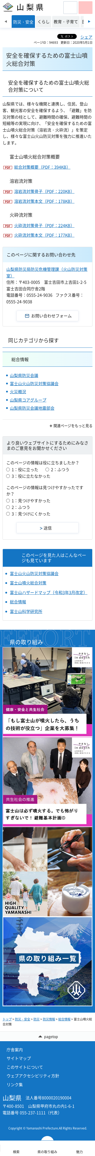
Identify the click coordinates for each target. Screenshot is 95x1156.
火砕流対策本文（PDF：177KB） (44, 235)
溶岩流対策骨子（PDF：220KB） (44, 191)
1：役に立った (25, 469)
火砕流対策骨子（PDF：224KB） (44, 225)
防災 (36, 1019)
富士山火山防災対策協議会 (34, 383)
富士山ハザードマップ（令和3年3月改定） (48, 592)
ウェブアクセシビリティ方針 (33, 1076)
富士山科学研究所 (26, 611)
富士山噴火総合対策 (28, 582)
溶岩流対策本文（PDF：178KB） (44, 201)
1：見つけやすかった (31, 500)
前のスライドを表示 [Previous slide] (5, 21)
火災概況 (18, 391)
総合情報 (20, 359)
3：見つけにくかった (31, 514)
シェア (86, 37)
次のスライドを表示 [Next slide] (89, 21)
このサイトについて (25, 1067)
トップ (7, 1019)
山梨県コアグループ (28, 400)
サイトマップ (19, 1058)
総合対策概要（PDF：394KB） (42, 167)
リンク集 (15, 1084)
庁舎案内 (15, 1049)
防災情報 (49, 1019)
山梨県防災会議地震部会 (32, 408)
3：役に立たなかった (31, 476)
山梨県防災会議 (24, 375)
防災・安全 (22, 1019)
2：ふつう (60, 469)
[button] (70, 7)
